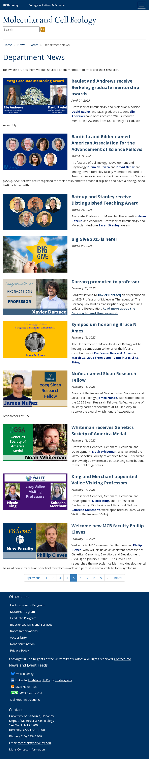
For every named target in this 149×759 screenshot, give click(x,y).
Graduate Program (23, 618)
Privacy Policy (19, 650)
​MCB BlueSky (25, 674)
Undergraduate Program (27, 605)
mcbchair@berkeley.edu (34, 743)
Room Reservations (24, 631)
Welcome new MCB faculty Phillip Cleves (107, 529)
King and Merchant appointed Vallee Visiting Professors (104, 480)
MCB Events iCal (30, 693)
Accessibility (18, 637)
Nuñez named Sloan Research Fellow (103, 377)
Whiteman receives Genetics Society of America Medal (102, 431)
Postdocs (34, 680)
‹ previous (33, 578)
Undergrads (63, 680)
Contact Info (122, 659)
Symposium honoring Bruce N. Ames (104, 328)
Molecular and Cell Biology (49, 20)
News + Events (27, 45)
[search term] (21, 29)
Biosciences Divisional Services (31, 624)
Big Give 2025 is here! (94, 239)
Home (7, 45)
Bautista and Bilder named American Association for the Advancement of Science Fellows (106, 143)
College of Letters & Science (47, 5)
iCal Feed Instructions (25, 699)
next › (118, 578)
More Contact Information (27, 749)
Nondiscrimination (22, 644)
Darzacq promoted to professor (105, 281)
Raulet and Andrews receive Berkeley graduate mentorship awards (105, 87)
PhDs (46, 680)
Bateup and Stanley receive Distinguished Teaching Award (105, 200)
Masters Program (22, 611)
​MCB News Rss (26, 687)
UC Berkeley (11, 5)
